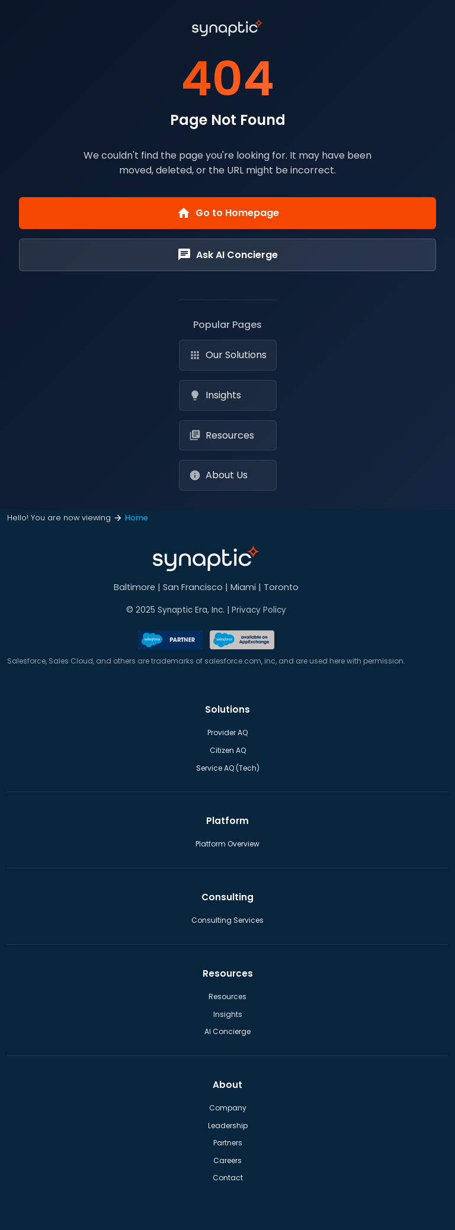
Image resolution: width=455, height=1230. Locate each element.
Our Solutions (228, 355)
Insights (215, 395)
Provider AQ (227, 732)
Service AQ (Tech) (227, 768)
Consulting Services (227, 920)
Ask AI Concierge (227, 254)
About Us (218, 475)
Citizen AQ (228, 750)
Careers (227, 1160)
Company (227, 1108)
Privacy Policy (259, 610)
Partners (227, 1143)
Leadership (228, 1125)
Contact (228, 1178)
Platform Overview (227, 844)
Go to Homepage (228, 213)
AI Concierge (227, 1031)
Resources (221, 435)
